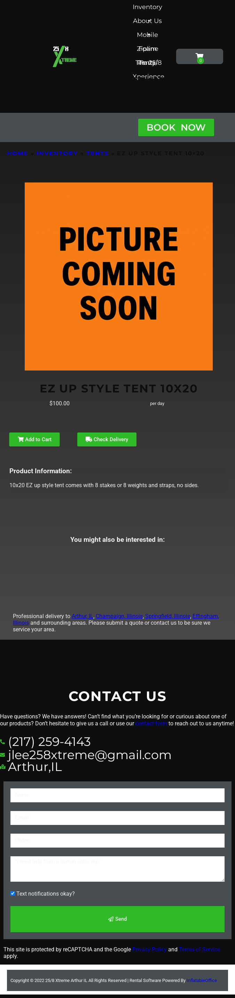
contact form (151, 723)
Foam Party (148, 50)
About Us (147, 22)
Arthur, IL (82, 616)
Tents (97, 153)
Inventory (147, 8)
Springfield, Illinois (167, 616)
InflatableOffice (202, 980)
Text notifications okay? (45, 893)
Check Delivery (107, 439)
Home (17, 153)
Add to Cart (35, 439)
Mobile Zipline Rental (147, 36)
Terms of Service (199, 949)
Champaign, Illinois (119, 616)
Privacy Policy (149, 949)
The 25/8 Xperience (148, 64)
